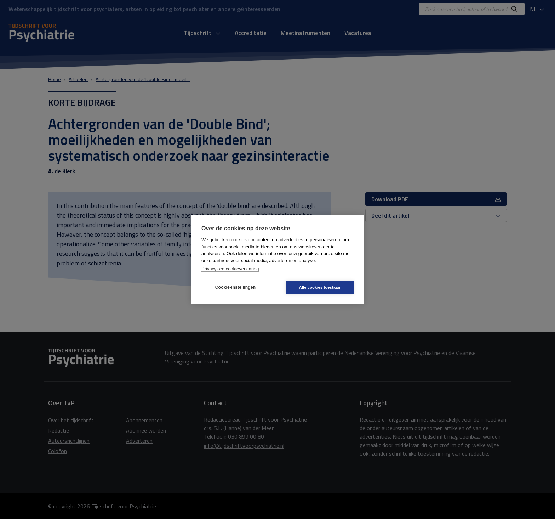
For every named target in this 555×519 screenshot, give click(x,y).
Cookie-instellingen (235, 287)
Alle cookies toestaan (320, 287)
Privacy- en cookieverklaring (230, 268)
